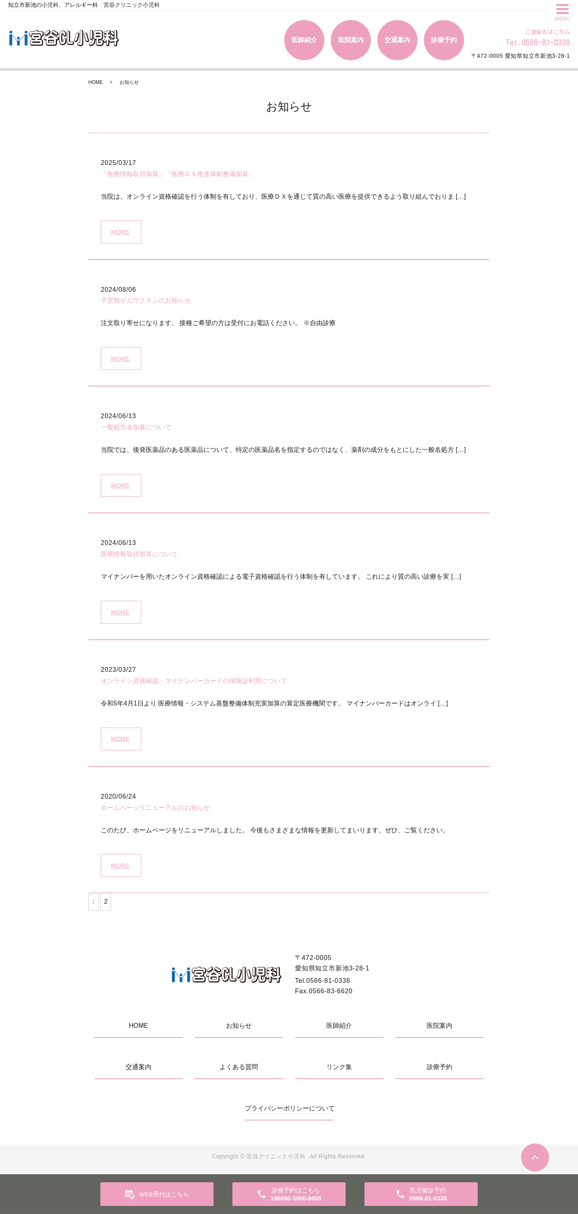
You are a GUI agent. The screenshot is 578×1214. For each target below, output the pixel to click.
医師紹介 (304, 40)
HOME (95, 82)
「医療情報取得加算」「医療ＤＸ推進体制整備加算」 (178, 174)
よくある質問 (239, 1073)
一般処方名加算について (136, 429)
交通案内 (397, 40)
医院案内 (351, 40)
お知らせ (239, 1031)
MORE (121, 232)
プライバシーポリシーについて (289, 1114)
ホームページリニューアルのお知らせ (155, 812)
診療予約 (444, 40)
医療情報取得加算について (139, 556)
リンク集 (339, 1073)
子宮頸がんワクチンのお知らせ (146, 301)
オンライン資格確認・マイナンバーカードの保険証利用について (194, 684)
